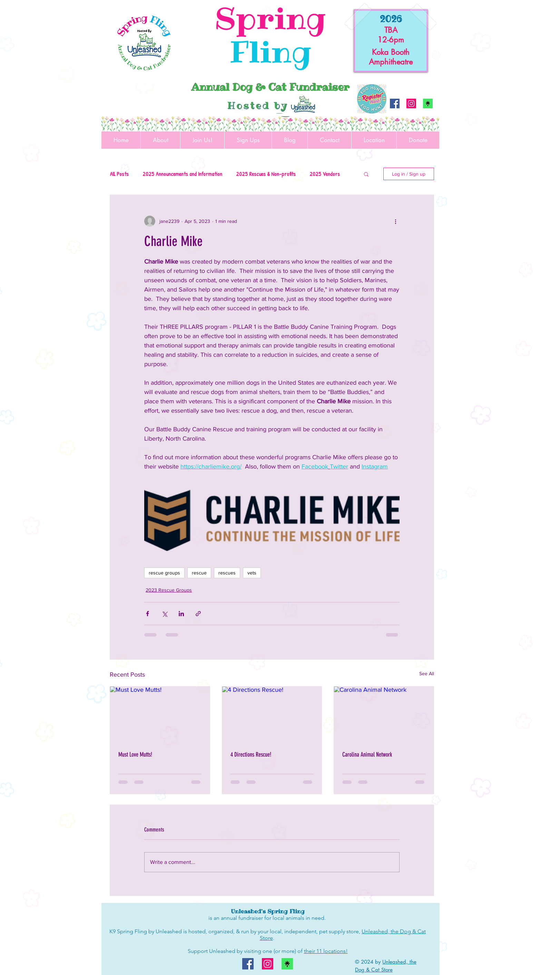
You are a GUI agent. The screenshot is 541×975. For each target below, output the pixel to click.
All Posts (119, 173)
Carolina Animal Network (367, 754)
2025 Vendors (324, 173)
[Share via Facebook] (147, 613)
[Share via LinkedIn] (181, 613)
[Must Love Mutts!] (160, 714)
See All (426, 673)
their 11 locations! (326, 951)
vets (251, 572)
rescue (199, 572)
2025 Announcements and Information (182, 173)
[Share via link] (198, 613)
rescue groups (164, 572)
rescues (227, 572)
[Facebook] (395, 103)
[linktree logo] (428, 103)
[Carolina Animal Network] (384, 714)
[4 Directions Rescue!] (272, 714)
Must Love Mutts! (135, 754)
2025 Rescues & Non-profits (266, 173)
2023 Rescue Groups (169, 590)
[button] (366, 174)
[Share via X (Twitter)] (164, 613)
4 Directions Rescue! (250, 754)
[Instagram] (411, 103)
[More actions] (395, 221)
